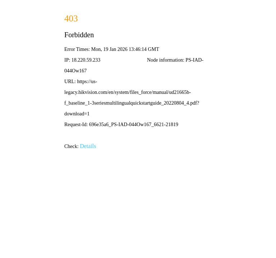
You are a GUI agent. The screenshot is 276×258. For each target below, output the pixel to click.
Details (88, 146)
